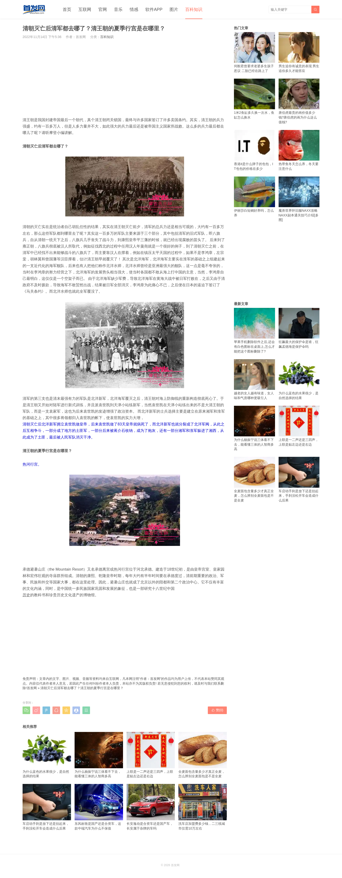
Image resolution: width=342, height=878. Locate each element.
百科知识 (193, 9)
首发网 (32, 688)
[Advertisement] (125, 78)
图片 (174, 9)
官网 (102, 9)
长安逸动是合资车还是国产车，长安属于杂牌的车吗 (151, 807)
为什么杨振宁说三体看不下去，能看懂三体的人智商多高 (99, 755)
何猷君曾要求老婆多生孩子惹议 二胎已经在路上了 (254, 52)
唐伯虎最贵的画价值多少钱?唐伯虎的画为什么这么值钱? (299, 101)
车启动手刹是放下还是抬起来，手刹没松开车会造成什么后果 (47, 807)
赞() (217, 710)
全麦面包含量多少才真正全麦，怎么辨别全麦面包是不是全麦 (202, 755)
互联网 (84, 9)
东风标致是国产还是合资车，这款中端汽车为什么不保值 (99, 807)
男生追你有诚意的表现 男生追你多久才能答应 (299, 52)
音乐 (118, 9)
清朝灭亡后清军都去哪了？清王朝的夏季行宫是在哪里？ (82, 688)
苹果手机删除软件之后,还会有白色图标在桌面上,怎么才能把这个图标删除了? (254, 330)
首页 (67, 9)
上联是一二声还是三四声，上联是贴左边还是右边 (151, 755)
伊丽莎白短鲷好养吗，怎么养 (254, 197)
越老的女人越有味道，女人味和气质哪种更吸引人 (254, 379)
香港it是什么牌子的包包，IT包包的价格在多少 (254, 150)
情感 (134, 9)
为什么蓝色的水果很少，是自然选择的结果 (47, 755)
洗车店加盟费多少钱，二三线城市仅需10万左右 (202, 807)
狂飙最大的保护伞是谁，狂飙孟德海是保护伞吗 (299, 328)
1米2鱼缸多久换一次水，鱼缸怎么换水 (254, 99)
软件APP (153, 9)
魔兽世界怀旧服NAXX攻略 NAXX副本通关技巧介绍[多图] (299, 199)
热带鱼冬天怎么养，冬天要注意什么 (299, 150)
